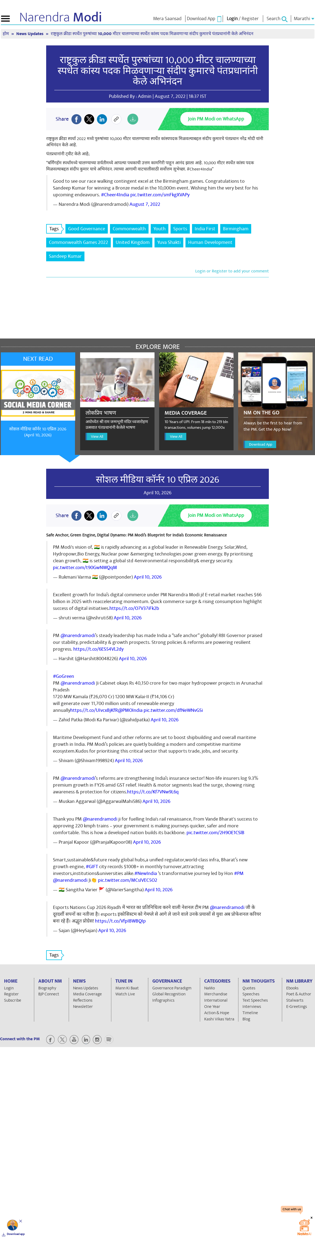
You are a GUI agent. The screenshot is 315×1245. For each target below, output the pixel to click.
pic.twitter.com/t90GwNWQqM (85, 568)
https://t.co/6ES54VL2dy (98, 649)
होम (6, 34)
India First (205, 229)
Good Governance (86, 229)
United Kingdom (133, 242)
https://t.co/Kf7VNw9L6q (153, 792)
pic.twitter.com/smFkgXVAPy (160, 195)
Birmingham (235, 229)
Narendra (60, 17)
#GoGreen (63, 676)
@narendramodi (78, 635)
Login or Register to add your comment (232, 271)
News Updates (30, 34)
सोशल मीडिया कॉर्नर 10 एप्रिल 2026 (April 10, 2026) (37, 432)
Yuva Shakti (169, 242)
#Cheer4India (115, 195)
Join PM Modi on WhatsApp (216, 119)
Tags (55, 229)
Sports (180, 229)
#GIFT (92, 867)
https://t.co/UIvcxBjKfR (94, 710)
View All (97, 436)
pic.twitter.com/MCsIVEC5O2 (127, 880)
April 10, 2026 (148, 577)
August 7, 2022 (145, 204)
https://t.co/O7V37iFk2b (134, 608)
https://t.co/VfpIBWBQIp (120, 921)
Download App (260, 444)
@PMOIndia (130, 710)
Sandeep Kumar (65, 256)
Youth (159, 229)
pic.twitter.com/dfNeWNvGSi (173, 710)
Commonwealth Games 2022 (78, 242)
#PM (239, 873)
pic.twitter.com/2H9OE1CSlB (215, 833)
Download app (16, 1234)
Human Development (210, 242)
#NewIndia (145, 873)
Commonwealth (129, 229)
